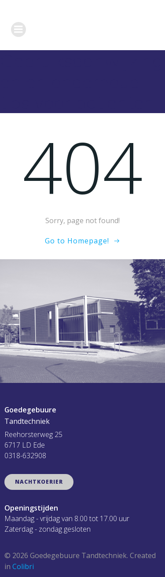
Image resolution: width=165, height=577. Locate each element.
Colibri (23, 566)
